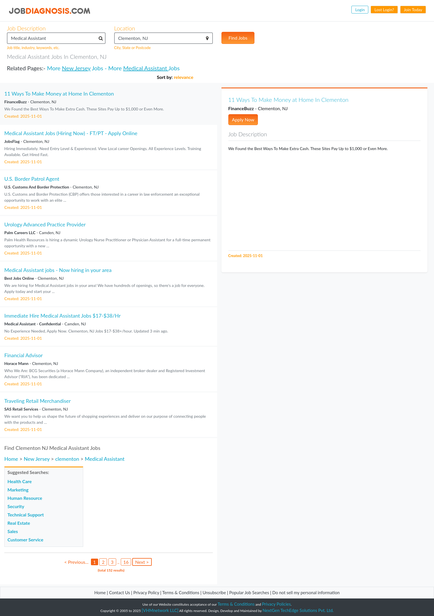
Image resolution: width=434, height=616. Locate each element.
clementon (67, 459)
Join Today (413, 9)
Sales (12, 531)
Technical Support (25, 514)
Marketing (17, 489)
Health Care (19, 481)
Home (11, 459)
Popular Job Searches (249, 592)
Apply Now (243, 119)
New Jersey (76, 68)
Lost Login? (384, 9)
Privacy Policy (146, 592)
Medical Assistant (145, 68)
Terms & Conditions (181, 592)
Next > (142, 562)
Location (124, 28)
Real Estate (18, 523)
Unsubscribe (214, 592)
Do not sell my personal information (306, 592)
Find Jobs (238, 37)
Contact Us (119, 592)
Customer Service (25, 539)
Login (360, 9)
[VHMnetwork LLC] (160, 610)
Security (15, 506)
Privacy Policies (276, 604)
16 (126, 562)
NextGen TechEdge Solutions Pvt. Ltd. (298, 610)
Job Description (26, 28)
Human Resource (24, 498)
